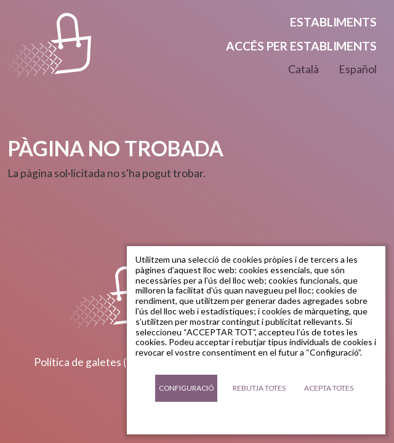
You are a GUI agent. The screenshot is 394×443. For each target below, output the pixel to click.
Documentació (256, 418)
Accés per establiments (301, 46)
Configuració (186, 388)
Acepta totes (328, 388)
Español (358, 69)
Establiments (333, 22)
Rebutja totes (259, 388)
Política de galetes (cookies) (100, 362)
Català (303, 69)
